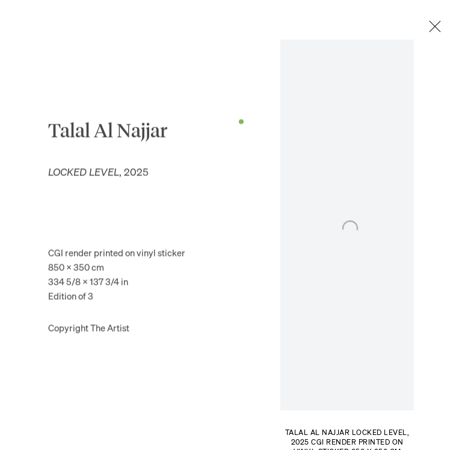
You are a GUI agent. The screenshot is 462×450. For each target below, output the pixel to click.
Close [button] (440, 27)
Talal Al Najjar (107, 134)
